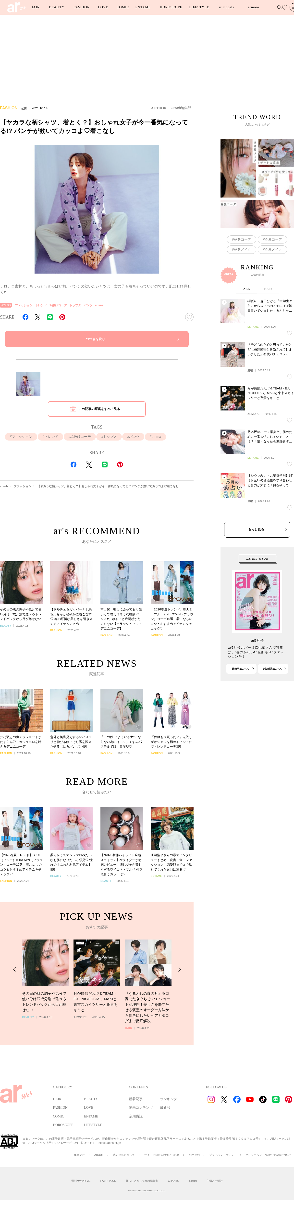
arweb (4, 486)
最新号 (165, 1107)
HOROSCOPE (171, 7)
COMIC (123, 7)
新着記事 (136, 1099)
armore (253, 7)
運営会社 (79, 1154)
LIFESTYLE (199, 7)
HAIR (35, 7)
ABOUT (99, 1154)
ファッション (24, 305)
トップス (75, 305)
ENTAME (143, 7)
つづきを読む (95, 339)
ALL (246, 323)
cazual (193, 1180)
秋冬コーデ (242, 239)
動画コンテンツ (141, 1107)
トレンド (41, 305)
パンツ (88, 305)
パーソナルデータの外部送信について (269, 1154)
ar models (226, 7)
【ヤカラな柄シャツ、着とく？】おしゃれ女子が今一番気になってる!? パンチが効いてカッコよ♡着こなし (108, 486)
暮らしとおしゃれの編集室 (142, 1180)
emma (99, 305)
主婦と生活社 (215, 1180)
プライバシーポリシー (222, 1154)
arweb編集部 (181, 108)
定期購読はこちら (272, 685)
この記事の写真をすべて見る (99, 409)
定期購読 (136, 1116)
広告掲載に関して (124, 1154)
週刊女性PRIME (81, 1180)
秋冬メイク (242, 249)
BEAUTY (56, 7)
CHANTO (173, 1180)
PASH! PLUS (108, 1180)
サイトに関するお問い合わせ (161, 1154)
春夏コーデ (273, 239)
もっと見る (256, 563)
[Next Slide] (179, 987)
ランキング (168, 1099)
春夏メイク (273, 249)
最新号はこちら (240, 685)
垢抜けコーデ (58, 305)
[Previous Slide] (14, 987)
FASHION (82, 7)
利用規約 (194, 1154)
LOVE (103, 7)
